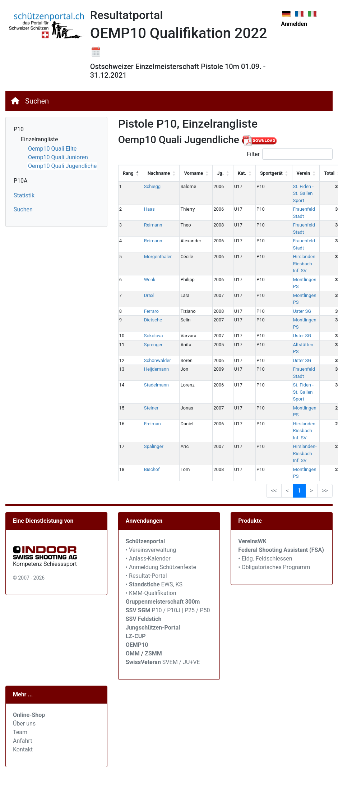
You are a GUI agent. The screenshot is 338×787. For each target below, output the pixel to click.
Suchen (37, 101)
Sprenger (153, 344)
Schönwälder (157, 360)
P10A (21, 180)
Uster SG (302, 311)
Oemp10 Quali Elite (52, 148)
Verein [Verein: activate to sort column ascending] (303, 173)
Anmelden (294, 23)
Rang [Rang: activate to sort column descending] (128, 173)
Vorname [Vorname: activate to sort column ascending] (193, 173)
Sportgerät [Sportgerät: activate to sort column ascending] (271, 173)
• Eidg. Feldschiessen (265, 558)
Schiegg (152, 186)
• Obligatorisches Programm (274, 567)
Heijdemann (156, 369)
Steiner (151, 408)
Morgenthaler (158, 256)
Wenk (150, 279)
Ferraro (151, 311)
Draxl (149, 295)
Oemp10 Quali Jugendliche (62, 166)
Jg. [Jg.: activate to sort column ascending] (220, 173)
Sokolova (153, 335)
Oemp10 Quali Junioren (58, 157)
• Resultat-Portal (146, 575)
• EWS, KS (154, 584)
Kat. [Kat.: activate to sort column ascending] (242, 173)
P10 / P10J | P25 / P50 (168, 610)
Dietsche (153, 319)
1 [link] (299, 490)
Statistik (24, 195)
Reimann (153, 225)
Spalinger (153, 446)
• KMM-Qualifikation (151, 593)
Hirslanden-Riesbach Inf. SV (305, 263)
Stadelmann (156, 385)
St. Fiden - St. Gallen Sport (303, 193)
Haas (149, 209)
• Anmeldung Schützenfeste (161, 567)
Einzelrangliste (39, 139)
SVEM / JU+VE (181, 662)
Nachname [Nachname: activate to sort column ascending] (159, 173)
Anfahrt (22, 740)
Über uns (24, 723)
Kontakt (23, 749)
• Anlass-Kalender (148, 558)
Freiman (152, 423)
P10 (19, 129)
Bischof (152, 469)
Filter (290, 154)
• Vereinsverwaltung (151, 549)
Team (20, 732)
